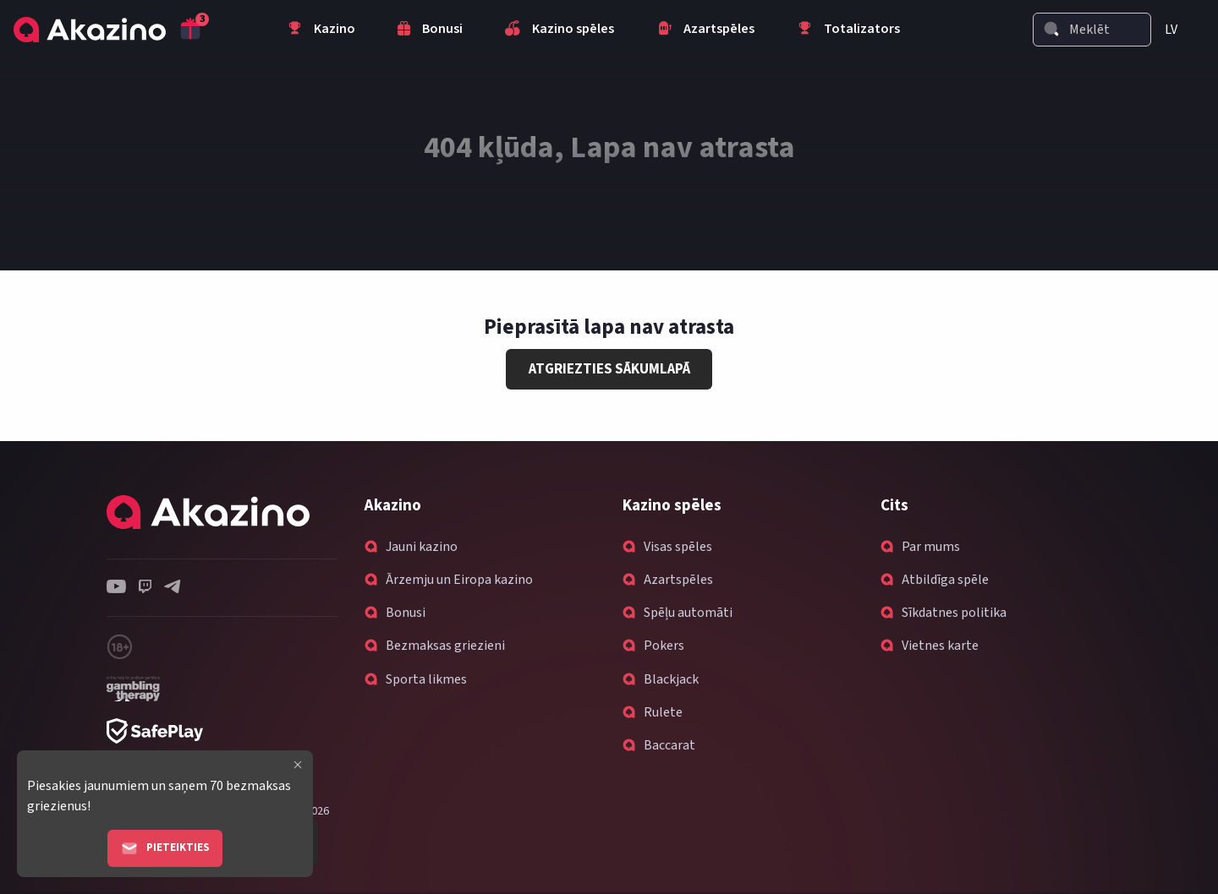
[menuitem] (1177, 29)
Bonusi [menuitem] (430, 30)
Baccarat (669, 745)
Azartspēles (678, 579)
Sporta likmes (426, 679)
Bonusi (405, 612)
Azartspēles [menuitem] (705, 30)
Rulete (663, 712)
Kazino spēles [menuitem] (559, 30)
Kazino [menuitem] (321, 30)
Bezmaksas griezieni (445, 645)
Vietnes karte (940, 645)
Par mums (931, 546)
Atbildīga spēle (945, 579)
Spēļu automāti (688, 612)
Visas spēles (678, 546)
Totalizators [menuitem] (848, 30)
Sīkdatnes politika (954, 612)
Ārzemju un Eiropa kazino (459, 579)
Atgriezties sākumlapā (609, 369)
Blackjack (671, 679)
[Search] (1051, 28)
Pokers (664, 645)
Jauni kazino (422, 546)
